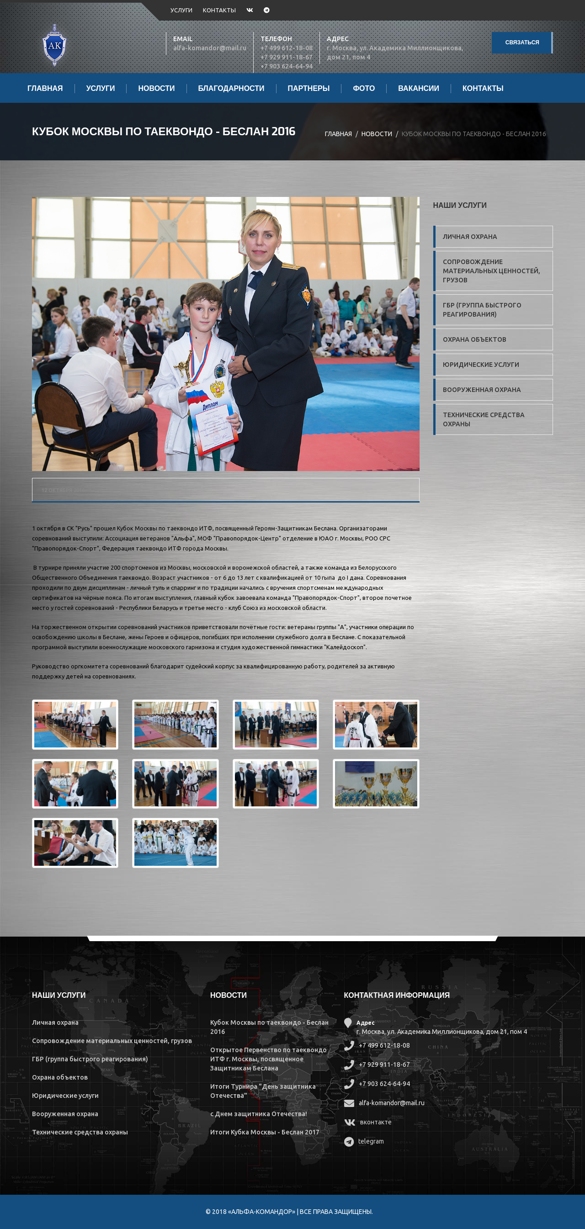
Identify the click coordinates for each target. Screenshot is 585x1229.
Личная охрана (470, 236)
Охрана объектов (474, 339)
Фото (364, 88)
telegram (371, 1141)
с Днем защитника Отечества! (258, 1114)
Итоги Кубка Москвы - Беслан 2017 (264, 1132)
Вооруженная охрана (482, 389)
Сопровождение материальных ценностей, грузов (491, 271)
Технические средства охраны (484, 419)
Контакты (219, 10)
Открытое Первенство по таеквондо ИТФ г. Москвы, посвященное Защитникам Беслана (268, 1059)
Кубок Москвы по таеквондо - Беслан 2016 (164, 131)
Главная (45, 88)
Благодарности (231, 88)
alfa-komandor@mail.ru (209, 48)
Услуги (181, 10)
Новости (156, 88)
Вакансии (418, 88)
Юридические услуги (481, 364)
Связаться (522, 42)
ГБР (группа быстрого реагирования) (482, 310)
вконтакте (376, 1122)
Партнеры (309, 88)
